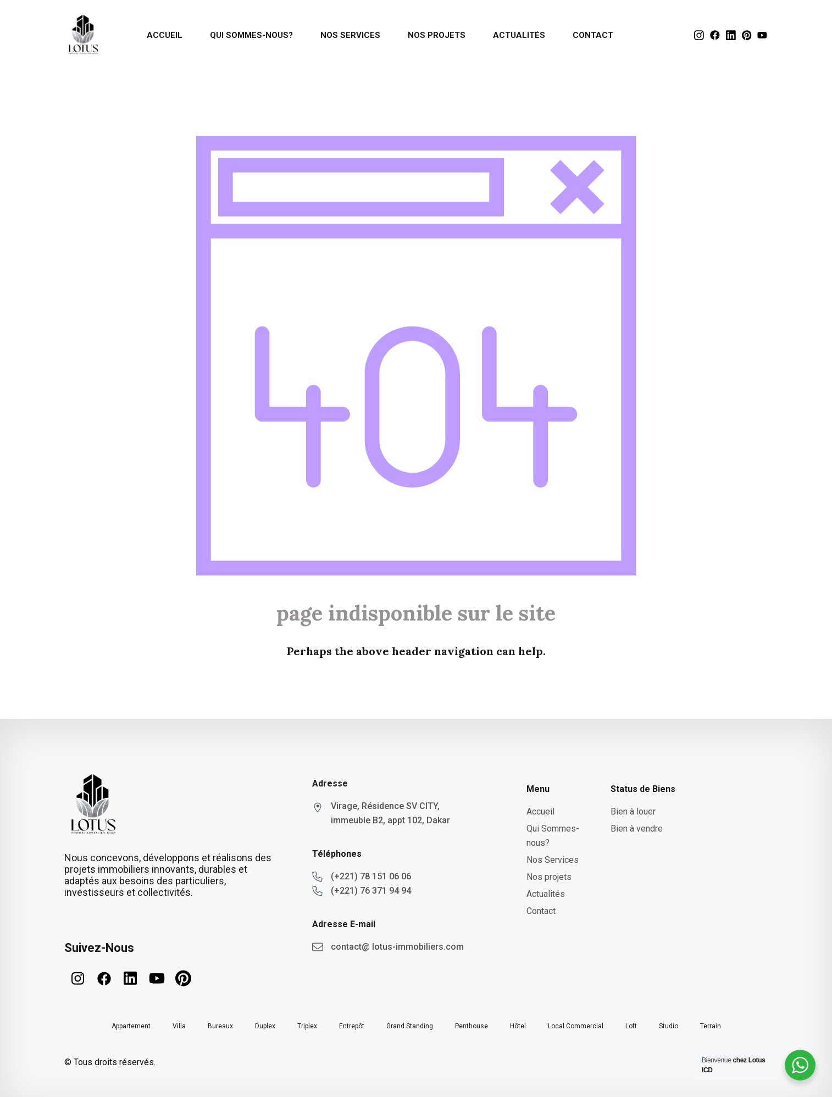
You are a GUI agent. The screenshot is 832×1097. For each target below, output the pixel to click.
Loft (631, 1026)
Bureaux (220, 1026)
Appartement (131, 1026)
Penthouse (471, 1026)
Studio (668, 1026)
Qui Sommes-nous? (251, 35)
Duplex (265, 1026)
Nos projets (436, 35)
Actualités (519, 35)
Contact (593, 35)
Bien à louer (633, 811)
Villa (179, 1026)
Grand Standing (409, 1026)
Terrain (710, 1026)
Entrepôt (351, 1026)
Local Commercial (575, 1026)
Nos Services (350, 35)
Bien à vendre (637, 828)
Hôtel (518, 1026)
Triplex (307, 1026)
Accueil (164, 35)
